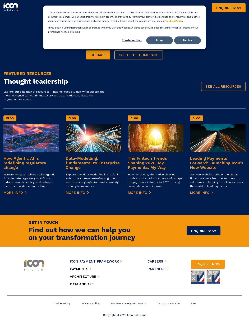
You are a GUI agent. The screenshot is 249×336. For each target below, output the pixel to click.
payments (80, 269)
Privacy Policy (90, 303)
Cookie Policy (61, 303)
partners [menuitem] (156, 269)
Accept (160, 40)
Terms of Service (168, 303)
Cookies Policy (173, 20)
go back (98, 55)
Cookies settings (132, 40)
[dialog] (124, 27)
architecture (84, 276)
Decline (187, 40)
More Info (14, 192)
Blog (10, 118)
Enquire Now (203, 231)
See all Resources (223, 86)
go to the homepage (138, 55)
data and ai (82, 284)
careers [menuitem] (155, 261)
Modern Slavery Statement (128, 303)
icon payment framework (96, 261)
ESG (193, 303)
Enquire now (228, 8)
